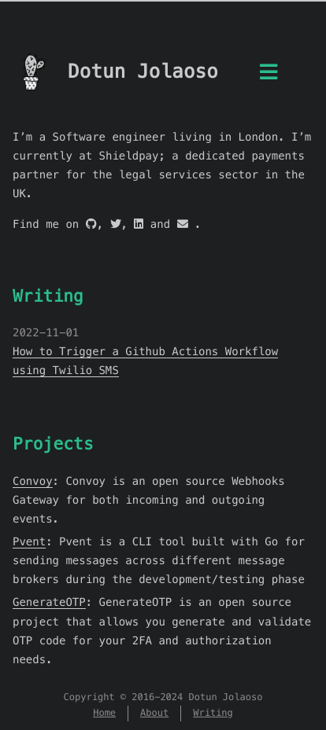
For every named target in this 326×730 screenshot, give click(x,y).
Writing (48, 295)
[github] (91, 224)
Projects (53, 443)
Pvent (29, 541)
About (154, 713)
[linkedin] (138, 224)
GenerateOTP (49, 602)
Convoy (33, 481)
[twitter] (115, 224)
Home (104, 713)
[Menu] (268, 76)
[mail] (182, 224)
